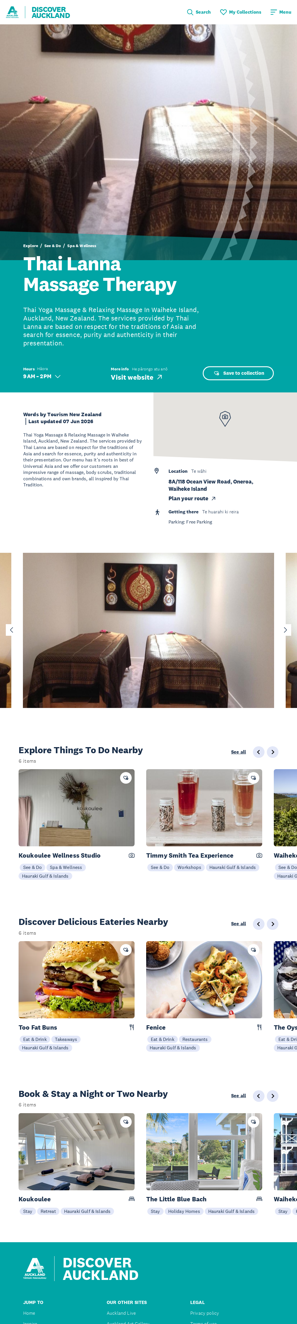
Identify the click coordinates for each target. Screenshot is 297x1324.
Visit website (137, 377)
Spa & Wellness (81, 245)
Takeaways (66, 1039)
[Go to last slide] (11, 630)
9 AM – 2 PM (42, 376)
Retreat (48, 1211)
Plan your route (192, 498)
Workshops (189, 867)
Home (29, 1313)
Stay (27, 1211)
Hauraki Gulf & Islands (45, 876)
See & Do (52, 245)
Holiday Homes (184, 1211)
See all (238, 752)
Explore (30, 245)
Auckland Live (121, 1313)
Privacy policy (204, 1313)
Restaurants (195, 1039)
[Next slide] (285, 630)
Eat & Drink (35, 1039)
